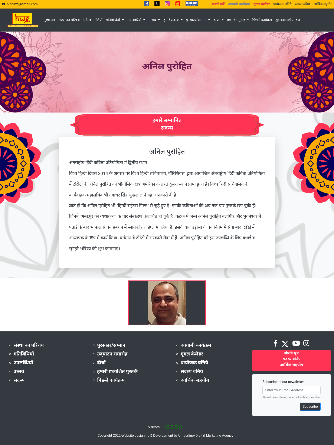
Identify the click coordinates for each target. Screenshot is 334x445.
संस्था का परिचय (69, 20)
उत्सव (153, 20)
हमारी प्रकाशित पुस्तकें (117, 371)
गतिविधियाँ (113, 20)
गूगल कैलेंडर (192, 354)
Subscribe (310, 407)
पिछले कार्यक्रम (262, 20)
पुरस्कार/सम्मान (196, 20)
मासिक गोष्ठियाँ (92, 20)
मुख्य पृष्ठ (49, 20)
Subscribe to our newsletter (283, 382)
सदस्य (19, 380)
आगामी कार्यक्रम (196, 345)
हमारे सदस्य (171, 20)
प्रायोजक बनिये (282, 4)
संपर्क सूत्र (291, 353)
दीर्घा (217, 20)
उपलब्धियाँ (134, 20)
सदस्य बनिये (302, 4)
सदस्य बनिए (291, 359)
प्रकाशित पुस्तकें (236, 20)
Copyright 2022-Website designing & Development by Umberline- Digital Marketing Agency (165, 435)
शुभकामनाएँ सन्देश (287, 20)
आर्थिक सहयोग (322, 4)
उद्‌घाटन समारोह (112, 354)
